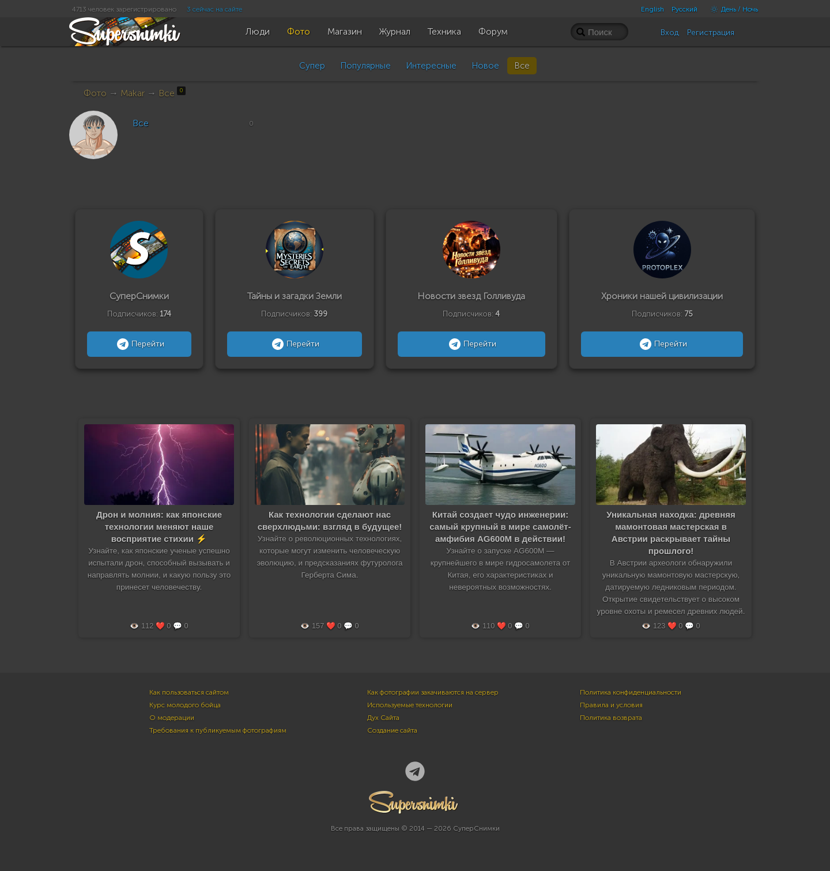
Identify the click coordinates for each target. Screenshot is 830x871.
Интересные (431, 66)
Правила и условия (611, 705)
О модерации (171, 718)
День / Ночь (731, 9)
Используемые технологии (409, 705)
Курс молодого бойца (185, 705)
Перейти (139, 344)
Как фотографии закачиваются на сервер (433, 692)
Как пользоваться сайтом (189, 692)
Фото (95, 93)
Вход (670, 32)
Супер (312, 66)
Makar (132, 93)
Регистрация (710, 32)
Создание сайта (392, 730)
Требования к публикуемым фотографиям (217, 730)
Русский (684, 9)
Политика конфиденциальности (630, 692)
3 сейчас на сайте (214, 9)
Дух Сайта (383, 718)
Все (522, 66)
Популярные (365, 66)
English (652, 9)
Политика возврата (611, 718)
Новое (485, 66)
